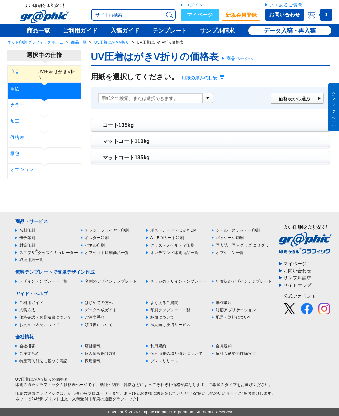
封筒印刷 (27, 245)
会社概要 (27, 346)
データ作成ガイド (101, 310)
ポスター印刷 (97, 238)
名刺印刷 (27, 230)
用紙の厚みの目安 (200, 77)
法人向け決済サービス (170, 325)
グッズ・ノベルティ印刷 (172, 245)
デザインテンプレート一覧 (43, 281)
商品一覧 (79, 42)
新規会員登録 (241, 15)
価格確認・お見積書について (45, 317)
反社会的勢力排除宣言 (236, 353)
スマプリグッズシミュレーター (48, 252)
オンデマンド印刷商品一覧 (174, 252)
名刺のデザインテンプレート (111, 281)
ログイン (194, 4)
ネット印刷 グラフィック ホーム (35, 42)
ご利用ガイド (31, 302)
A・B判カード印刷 (167, 238)
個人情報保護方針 (101, 353)
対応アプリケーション (236, 310)
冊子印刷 (27, 238)
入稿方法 (27, 310)
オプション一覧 (230, 252)
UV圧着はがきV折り (111, 42)
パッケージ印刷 (230, 238)
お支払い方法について (39, 325)
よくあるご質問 (286, 4)
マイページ (200, 14)
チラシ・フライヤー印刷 (107, 230)
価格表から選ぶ (294, 98)
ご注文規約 (29, 353)
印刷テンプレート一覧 (170, 310)
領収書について (99, 325)
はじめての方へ (99, 302)
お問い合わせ (284, 14)
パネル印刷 (95, 245)
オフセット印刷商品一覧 (107, 252)
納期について (162, 317)
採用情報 (93, 361)
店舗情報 (93, 346)
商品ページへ (239, 58)
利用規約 (158, 346)
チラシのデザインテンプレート (178, 281)
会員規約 (224, 346)
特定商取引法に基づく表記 (43, 361)
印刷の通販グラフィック (37, 393)
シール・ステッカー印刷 (238, 230)
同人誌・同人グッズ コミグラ (242, 245)
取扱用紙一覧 (31, 259)
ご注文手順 (95, 317)
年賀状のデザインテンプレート (244, 281)
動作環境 (224, 302)
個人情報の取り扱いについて (176, 353)
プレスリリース (164, 361)
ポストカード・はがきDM (173, 230)
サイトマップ (297, 285)
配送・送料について (234, 317)
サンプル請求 (297, 277)
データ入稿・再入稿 (290, 30)
